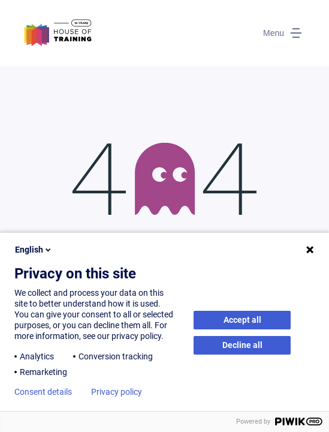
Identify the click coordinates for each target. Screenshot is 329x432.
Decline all (242, 345)
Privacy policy (116, 392)
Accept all (242, 320)
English (34, 249)
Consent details (43, 392)
